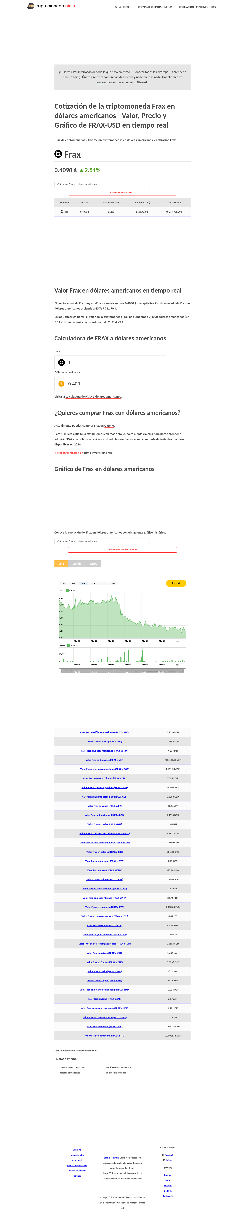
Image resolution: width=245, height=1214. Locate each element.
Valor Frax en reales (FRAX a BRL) (104, 824)
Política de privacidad (77, 1165)
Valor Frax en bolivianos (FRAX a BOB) (105, 815)
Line (61, 564)
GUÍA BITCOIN (123, 7)
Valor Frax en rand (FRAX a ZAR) (104, 998)
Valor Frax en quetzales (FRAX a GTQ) (104, 861)
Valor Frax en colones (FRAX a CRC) (104, 851)
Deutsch (168, 1191)
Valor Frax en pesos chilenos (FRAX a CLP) (104, 778)
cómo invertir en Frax (98, 453)
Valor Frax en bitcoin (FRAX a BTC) (104, 1026)
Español (167, 1175)
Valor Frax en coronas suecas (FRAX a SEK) (105, 1017)
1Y (103, 583)
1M (83, 583)
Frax (57, 351)
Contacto (77, 1149)
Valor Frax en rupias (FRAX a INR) (104, 980)
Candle (77, 564)
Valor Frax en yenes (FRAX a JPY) (105, 805)
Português (168, 1196)
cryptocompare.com (85, 1050)
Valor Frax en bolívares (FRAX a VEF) (105, 759)
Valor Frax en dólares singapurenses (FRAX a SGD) (105, 943)
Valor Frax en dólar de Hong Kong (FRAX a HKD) (104, 989)
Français (168, 1185)
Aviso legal (77, 1160)
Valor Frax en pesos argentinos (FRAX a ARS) (104, 787)
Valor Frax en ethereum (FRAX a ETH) (104, 1035)
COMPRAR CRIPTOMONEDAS (155, 7)
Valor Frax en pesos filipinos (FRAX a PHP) (105, 897)
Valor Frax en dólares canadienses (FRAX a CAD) (105, 842)
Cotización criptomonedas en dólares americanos (120, 140)
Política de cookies (77, 1170)
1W (73, 583)
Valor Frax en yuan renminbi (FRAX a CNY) (105, 934)
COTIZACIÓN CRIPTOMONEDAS (197, 7)
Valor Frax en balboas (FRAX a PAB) (104, 879)
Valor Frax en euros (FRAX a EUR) (104, 741)
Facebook (168, 1155)
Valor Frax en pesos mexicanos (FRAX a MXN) (104, 750)
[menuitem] (122, 671)
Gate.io (109, 425)
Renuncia (77, 1176)
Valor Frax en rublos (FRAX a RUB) (104, 925)
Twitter (168, 1160)
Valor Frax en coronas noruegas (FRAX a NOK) (104, 1008)
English (168, 1180)
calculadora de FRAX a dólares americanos (93, 396)
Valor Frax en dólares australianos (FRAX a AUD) (104, 833)
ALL (113, 583)
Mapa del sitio (77, 1155)
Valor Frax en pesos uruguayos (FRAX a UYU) (104, 916)
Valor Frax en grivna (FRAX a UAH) (104, 953)
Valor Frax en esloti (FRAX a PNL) (105, 971)
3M (93, 583)
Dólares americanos (67, 372)
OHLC (93, 564)
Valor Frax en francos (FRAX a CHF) (105, 962)
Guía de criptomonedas (69, 140)
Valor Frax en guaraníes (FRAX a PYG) (104, 907)
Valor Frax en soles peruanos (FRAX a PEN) (105, 888)
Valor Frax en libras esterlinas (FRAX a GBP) (104, 796)
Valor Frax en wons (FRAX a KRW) (104, 870)
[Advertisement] (114, 40)
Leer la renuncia (111, 1157)
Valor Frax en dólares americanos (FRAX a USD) (104, 732)
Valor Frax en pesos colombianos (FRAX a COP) (104, 769)
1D (63, 583)
